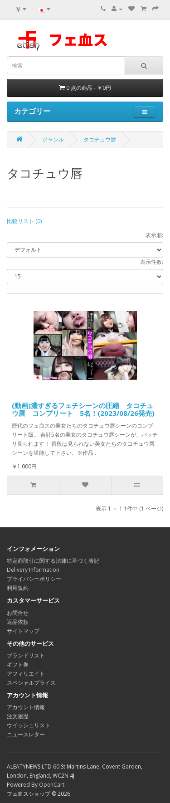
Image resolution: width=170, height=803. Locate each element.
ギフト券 (18, 664)
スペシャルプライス (31, 682)
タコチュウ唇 (99, 139)
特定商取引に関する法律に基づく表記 (53, 561)
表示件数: (151, 262)
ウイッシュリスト (28, 725)
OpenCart (51, 784)
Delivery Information (33, 570)
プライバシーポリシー (34, 579)
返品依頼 (18, 622)
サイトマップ (23, 631)
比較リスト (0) (24, 221)
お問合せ (18, 613)
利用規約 (18, 588)
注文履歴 (18, 716)
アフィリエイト (26, 673)
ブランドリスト (26, 655)
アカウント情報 (26, 707)
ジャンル (53, 139)
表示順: (154, 235)
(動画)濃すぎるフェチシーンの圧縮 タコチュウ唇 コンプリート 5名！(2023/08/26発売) (83, 409)
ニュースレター (26, 734)
